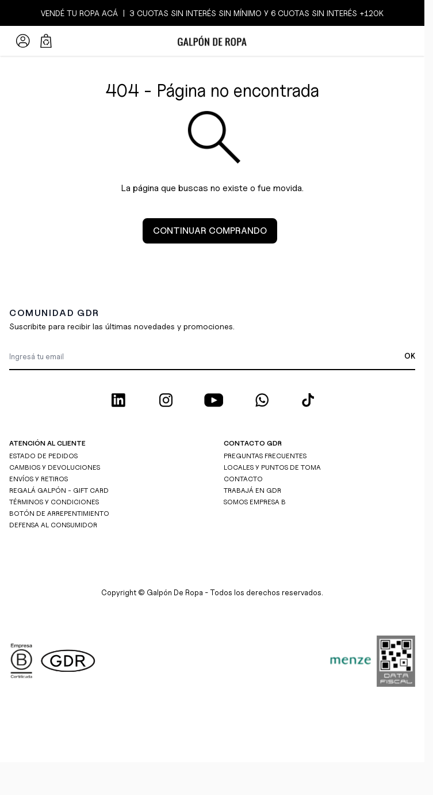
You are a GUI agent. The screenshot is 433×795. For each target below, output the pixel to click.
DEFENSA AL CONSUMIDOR (53, 524)
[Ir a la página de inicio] (212, 41)
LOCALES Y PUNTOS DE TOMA (272, 467)
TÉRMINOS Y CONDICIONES (54, 501)
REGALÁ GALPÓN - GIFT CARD (59, 490)
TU (72, 13)
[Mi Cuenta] (23, 41)
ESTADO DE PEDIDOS (43, 455)
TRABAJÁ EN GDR (252, 490)
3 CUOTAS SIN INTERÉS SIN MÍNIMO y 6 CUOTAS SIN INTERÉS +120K (255, 13)
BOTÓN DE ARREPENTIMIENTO (59, 513)
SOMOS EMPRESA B (255, 501)
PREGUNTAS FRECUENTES (265, 455)
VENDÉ (54, 13)
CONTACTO (243, 478)
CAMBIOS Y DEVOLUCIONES (54, 467)
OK (409, 355)
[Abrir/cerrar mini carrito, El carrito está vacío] (46, 41)
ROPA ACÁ (97, 13)
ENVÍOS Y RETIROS (38, 478)
